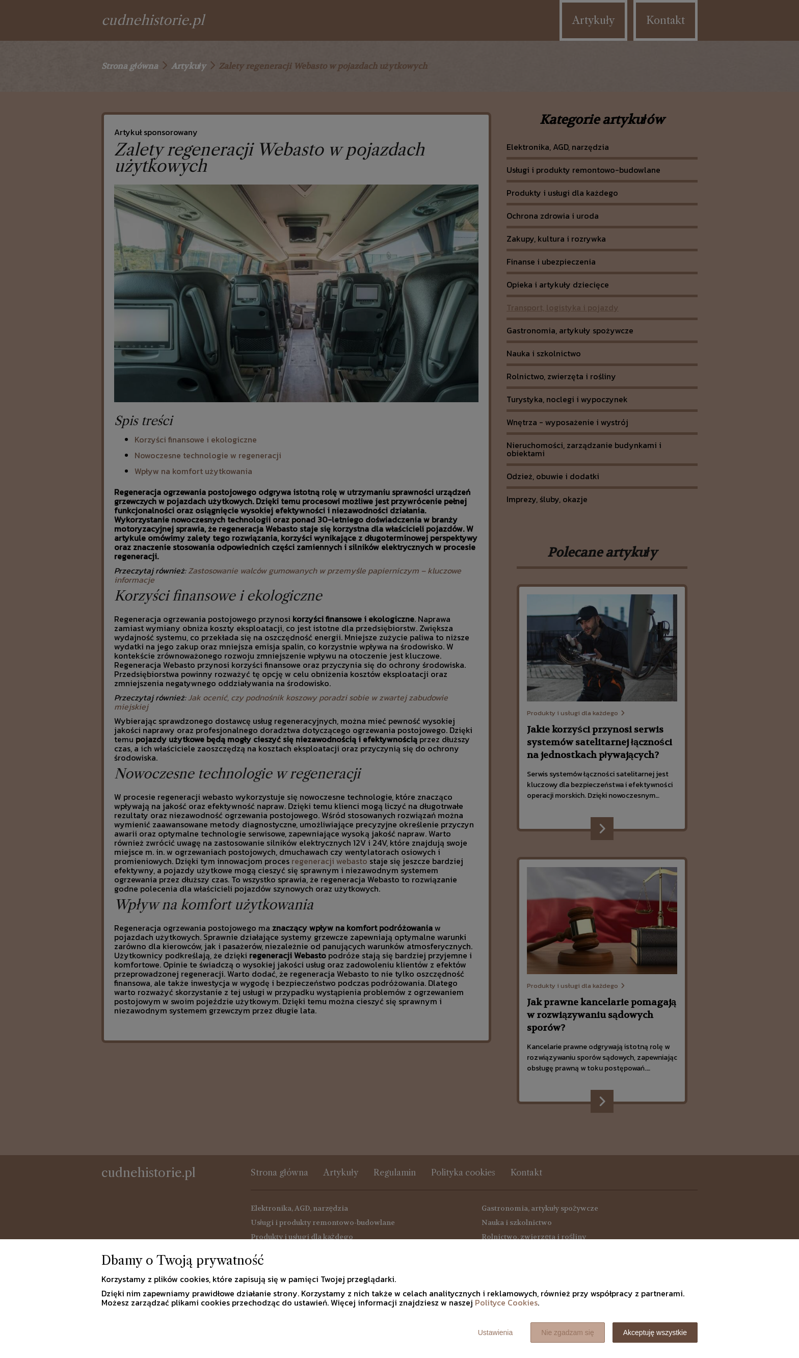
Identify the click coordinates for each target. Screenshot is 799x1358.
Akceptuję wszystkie (655, 1332)
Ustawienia (495, 1332)
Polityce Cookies (506, 1302)
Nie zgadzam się (567, 1332)
